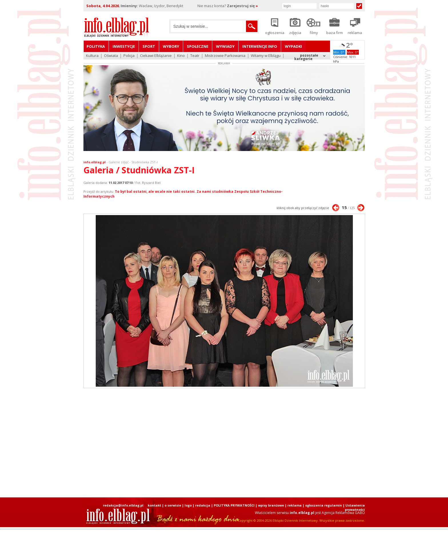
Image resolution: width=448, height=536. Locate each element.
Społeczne (197, 46)
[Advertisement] (224, 443)
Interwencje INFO (259, 46)
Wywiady (225, 46)
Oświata (111, 56)
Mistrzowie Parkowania (225, 56)
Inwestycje (124, 46)
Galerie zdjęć (119, 162)
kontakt (154, 505)
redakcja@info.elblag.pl (123, 505)
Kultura (92, 56)
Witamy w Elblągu (266, 56)
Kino (181, 56)
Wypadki (293, 46)
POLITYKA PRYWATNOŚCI (234, 505)
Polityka (96, 46)
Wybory (171, 46)
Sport (149, 46)
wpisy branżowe (271, 505)
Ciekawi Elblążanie (156, 56)
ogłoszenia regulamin (323, 505)
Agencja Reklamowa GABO (343, 512)
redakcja (202, 505)
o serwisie (173, 505)
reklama (294, 505)
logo (188, 505)
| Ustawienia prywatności (354, 507)
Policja (129, 56)
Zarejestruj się (242, 5)
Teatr (194, 56)
